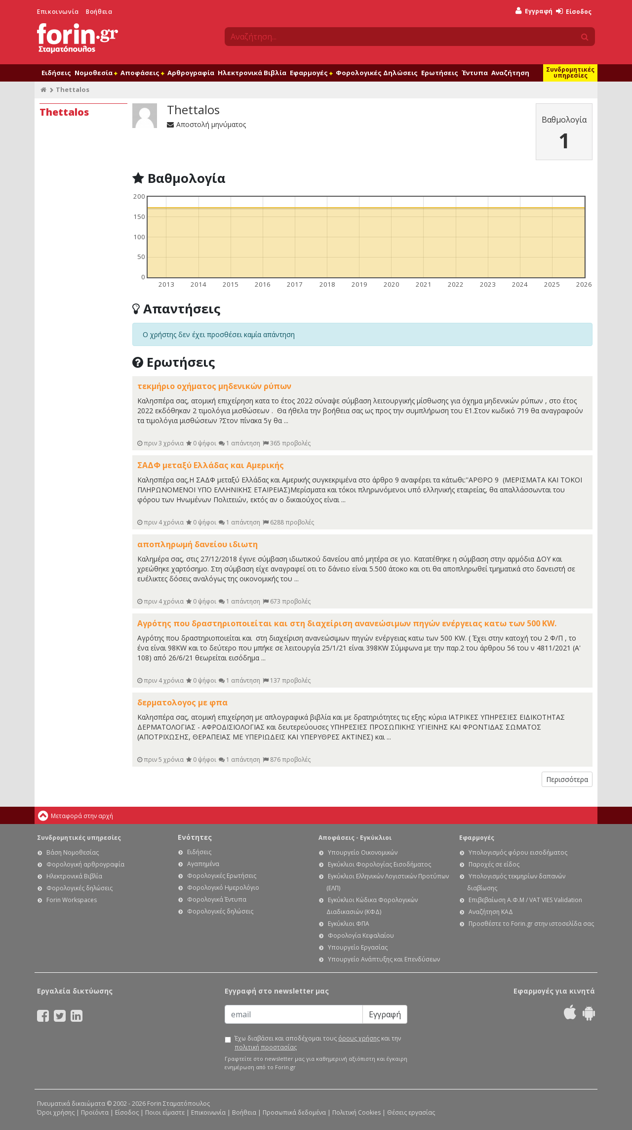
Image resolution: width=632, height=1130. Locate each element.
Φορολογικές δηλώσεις (79, 888)
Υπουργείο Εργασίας (358, 947)
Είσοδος (574, 11)
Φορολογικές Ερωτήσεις (221, 875)
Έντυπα (475, 72)
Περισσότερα (567, 779)
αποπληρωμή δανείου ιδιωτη (197, 544)
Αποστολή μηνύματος (206, 124)
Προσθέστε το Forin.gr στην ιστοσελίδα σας (531, 923)
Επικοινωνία (58, 11)
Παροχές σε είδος (494, 864)
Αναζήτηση (510, 72)
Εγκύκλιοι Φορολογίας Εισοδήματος (379, 864)
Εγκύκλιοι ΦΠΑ (348, 923)
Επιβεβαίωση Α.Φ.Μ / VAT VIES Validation (525, 900)
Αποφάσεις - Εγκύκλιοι (355, 837)
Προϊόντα (95, 1112)
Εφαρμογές (311, 72)
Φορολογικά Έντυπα (216, 899)
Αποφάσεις (142, 72)
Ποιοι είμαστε (165, 1112)
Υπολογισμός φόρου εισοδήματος (518, 852)
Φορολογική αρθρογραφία (85, 864)
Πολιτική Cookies (356, 1112)
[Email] (294, 1014)
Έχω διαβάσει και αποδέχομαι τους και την (318, 1042)
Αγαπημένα (203, 864)
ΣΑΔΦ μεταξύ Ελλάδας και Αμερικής (210, 465)
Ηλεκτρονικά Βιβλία (252, 72)
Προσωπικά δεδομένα (294, 1112)
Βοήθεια (99, 11)
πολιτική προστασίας (266, 1047)
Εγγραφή (534, 11)
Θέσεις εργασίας (411, 1112)
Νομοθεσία (96, 72)
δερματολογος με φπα (182, 702)
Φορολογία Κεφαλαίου (361, 935)
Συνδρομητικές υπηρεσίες (570, 72)
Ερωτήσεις (439, 72)
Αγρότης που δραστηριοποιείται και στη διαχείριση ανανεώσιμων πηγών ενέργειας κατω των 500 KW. (346, 623)
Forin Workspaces (71, 900)
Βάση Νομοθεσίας (72, 852)
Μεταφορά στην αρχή (82, 816)
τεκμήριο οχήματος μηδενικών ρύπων (214, 386)
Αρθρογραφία (190, 72)
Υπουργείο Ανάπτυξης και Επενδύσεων (384, 959)
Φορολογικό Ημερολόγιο (223, 887)
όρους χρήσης (359, 1038)
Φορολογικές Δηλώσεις (377, 72)
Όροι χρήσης (56, 1112)
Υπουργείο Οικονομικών (362, 852)
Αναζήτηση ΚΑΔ (491, 912)
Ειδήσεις (56, 72)
